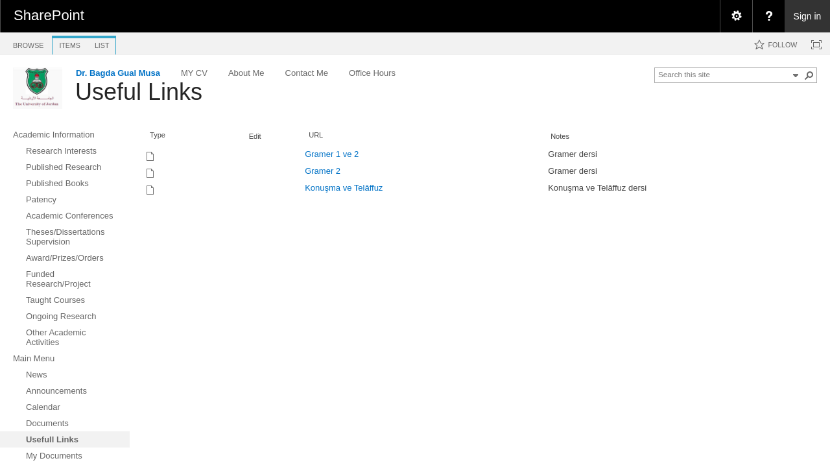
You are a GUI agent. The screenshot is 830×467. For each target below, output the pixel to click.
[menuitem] (736, 16)
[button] (809, 75)
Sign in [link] (808, 16)
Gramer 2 (322, 171)
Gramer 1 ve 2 (332, 154)
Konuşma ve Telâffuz (344, 188)
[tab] (28, 43)
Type (157, 135)
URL (316, 135)
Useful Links (138, 91)
